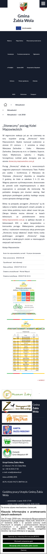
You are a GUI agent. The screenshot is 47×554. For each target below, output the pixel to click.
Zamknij (23, 550)
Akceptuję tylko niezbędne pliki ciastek (23, 546)
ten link (31, 531)
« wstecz (41, 380)
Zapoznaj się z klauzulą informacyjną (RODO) (23, 537)
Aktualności (20, 105)
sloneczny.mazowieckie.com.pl (21, 161)
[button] (43, 4)
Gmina (23, 13)
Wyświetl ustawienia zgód (23, 541)
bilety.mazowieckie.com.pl (13, 220)
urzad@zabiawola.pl (14, 472)
